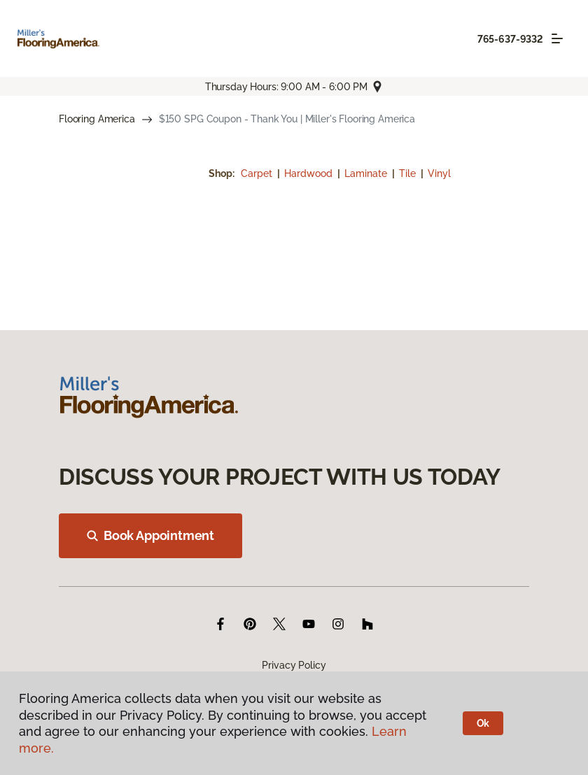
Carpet (258, 173)
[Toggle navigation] (557, 38)
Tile (409, 173)
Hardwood (309, 173)
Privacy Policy (294, 665)
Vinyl (439, 173)
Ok (483, 723)
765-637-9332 (510, 39)
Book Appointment (150, 535)
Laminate (367, 173)
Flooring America (97, 119)
